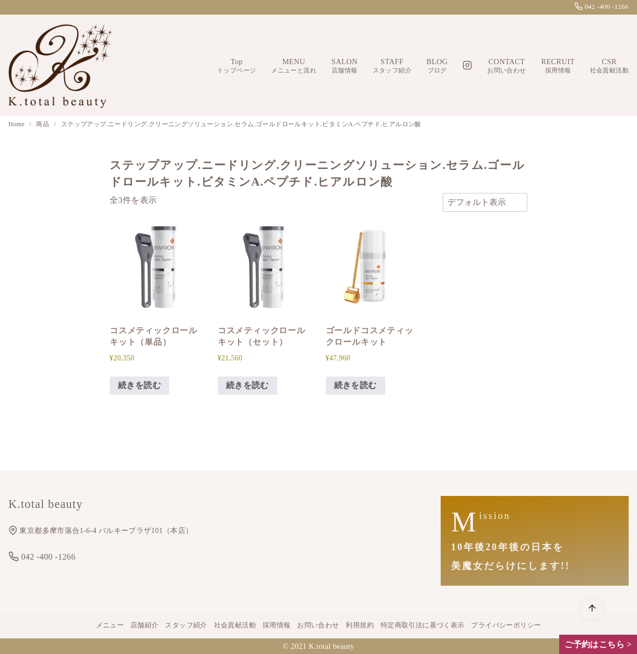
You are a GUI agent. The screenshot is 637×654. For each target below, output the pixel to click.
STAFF (392, 66)
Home (17, 124)
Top (236, 66)
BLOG (437, 66)
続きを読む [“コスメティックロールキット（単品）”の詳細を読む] (139, 385)
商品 (43, 124)
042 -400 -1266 (601, 6)
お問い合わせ (318, 625)
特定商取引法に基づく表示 (423, 625)
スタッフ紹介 (186, 625)
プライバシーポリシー (506, 625)
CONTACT (506, 66)
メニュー (110, 625)
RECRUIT (557, 66)
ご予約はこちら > (598, 644)
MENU (293, 66)
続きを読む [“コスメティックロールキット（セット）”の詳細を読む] (247, 385)
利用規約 (360, 625)
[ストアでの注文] (485, 202)
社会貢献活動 (235, 625)
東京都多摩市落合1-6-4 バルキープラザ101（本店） (100, 531)
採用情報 (277, 625)
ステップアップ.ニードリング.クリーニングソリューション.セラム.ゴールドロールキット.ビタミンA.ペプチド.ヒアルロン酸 (241, 124)
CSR (609, 66)
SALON (345, 66)
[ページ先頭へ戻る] (592, 609)
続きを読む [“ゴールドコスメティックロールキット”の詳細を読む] (355, 385)
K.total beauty (331, 646)
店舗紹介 (145, 625)
